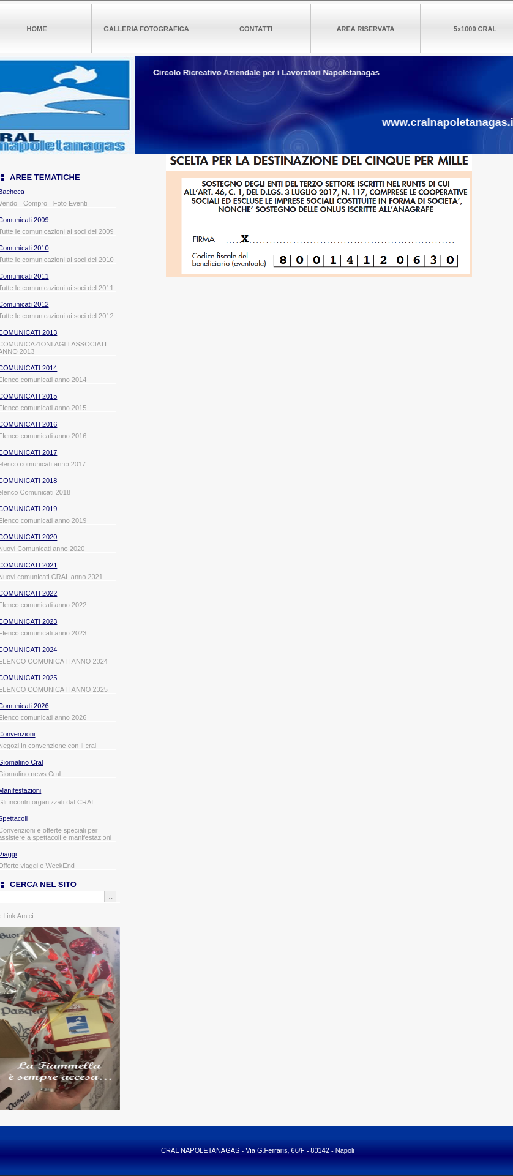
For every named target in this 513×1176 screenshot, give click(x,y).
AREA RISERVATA (366, 28)
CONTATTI (255, 28)
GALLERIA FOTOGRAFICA (146, 28)
